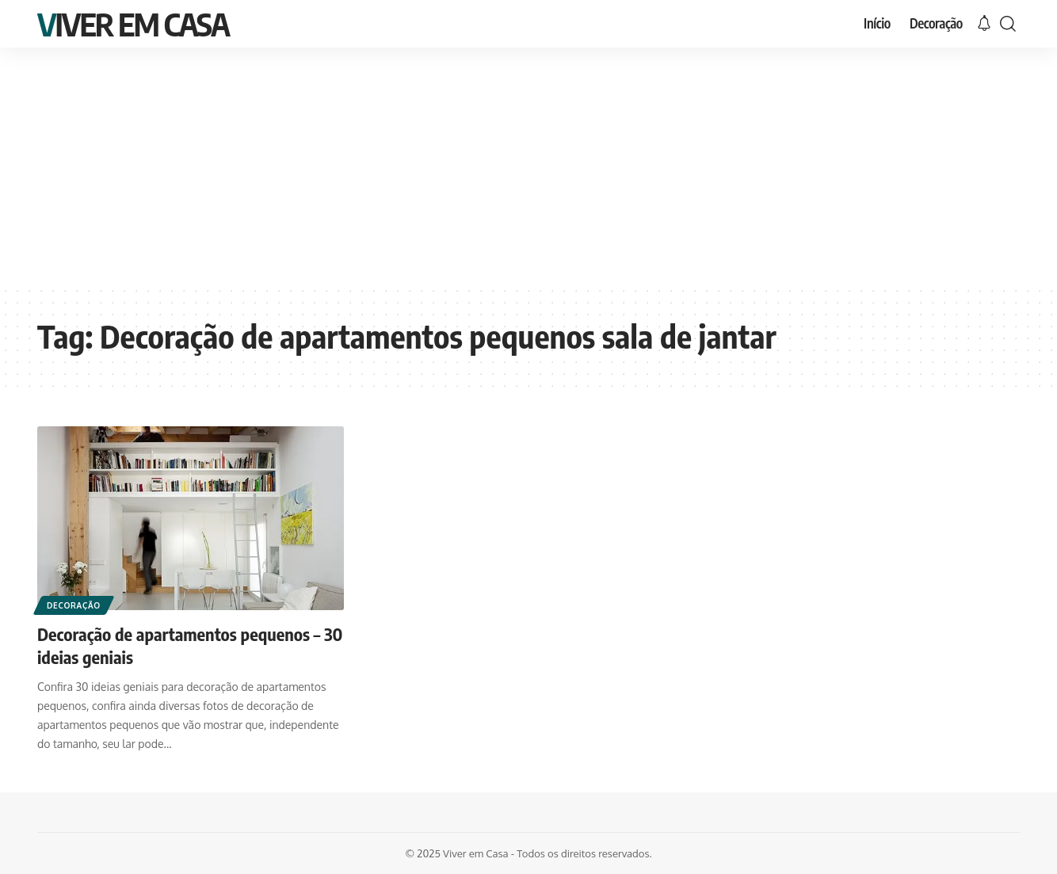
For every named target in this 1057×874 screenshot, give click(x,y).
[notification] (984, 23)
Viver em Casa (133, 24)
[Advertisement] (528, 166)
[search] (1008, 23)
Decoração (74, 605)
